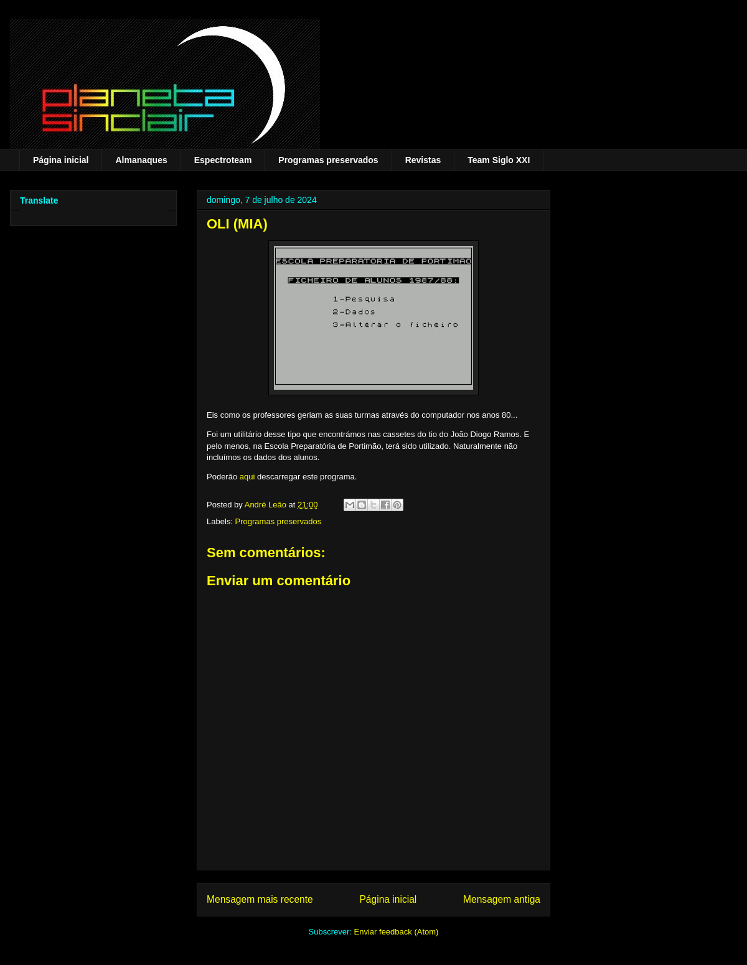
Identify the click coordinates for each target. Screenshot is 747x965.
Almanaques (141, 160)
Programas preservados (328, 160)
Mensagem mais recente (260, 899)
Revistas (423, 160)
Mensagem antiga (501, 899)
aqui (247, 476)
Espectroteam (223, 160)
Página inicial (60, 160)
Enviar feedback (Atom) (396, 931)
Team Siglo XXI (498, 160)
